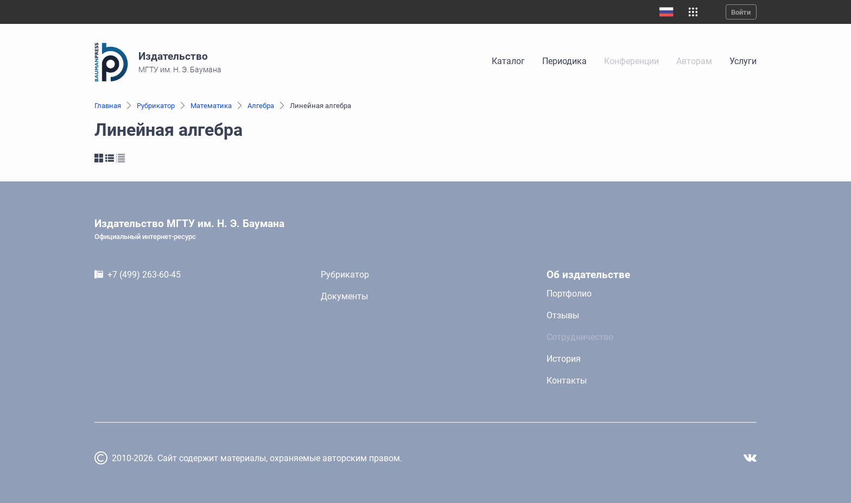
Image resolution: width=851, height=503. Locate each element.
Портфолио (569, 293)
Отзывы (563, 315)
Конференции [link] (631, 61)
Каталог (508, 61)
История (564, 359)
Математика (211, 106)
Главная (107, 106)
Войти (741, 12)
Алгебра (260, 106)
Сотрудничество (580, 337)
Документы (344, 296)
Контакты (567, 380)
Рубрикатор (156, 106)
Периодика (564, 61)
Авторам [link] (694, 61)
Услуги (743, 61)
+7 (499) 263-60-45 (144, 274)
